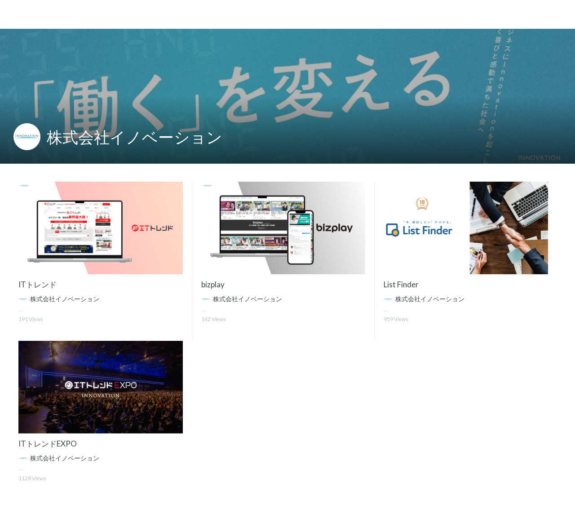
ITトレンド (37, 284)
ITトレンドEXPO (47, 443)
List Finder (401, 284)
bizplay (213, 284)
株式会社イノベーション (134, 136)
